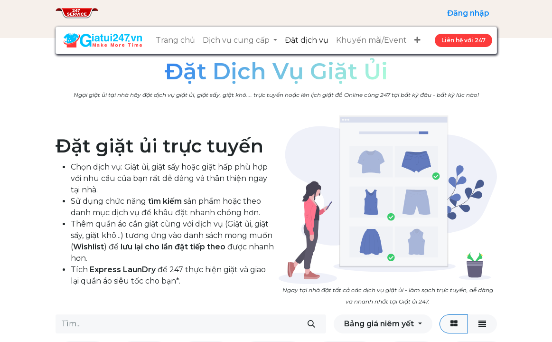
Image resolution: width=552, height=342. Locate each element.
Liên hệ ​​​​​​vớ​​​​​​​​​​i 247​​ (463, 40)
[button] (417, 40)
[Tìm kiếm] (311, 323)
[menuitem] (175, 40)
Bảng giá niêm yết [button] (380, 323)
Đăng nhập (468, 13)
